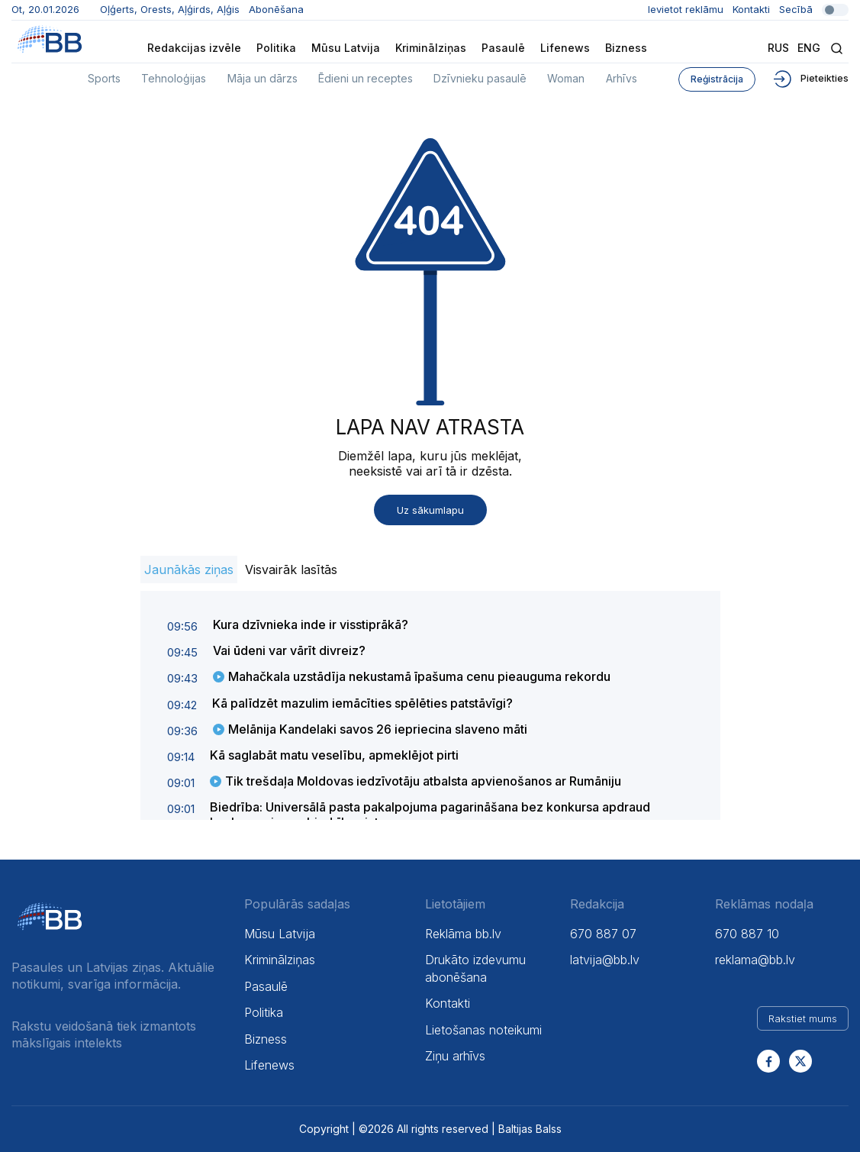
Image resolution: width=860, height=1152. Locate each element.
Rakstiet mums (802, 1018)
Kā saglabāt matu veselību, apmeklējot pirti (334, 755)
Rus (778, 47)
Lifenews (565, 47)
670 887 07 (603, 933)
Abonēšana (276, 9)
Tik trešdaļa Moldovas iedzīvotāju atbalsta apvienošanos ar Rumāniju (423, 781)
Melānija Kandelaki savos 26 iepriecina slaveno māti (377, 729)
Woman (566, 78)
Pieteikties (810, 78)
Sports (104, 78)
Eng (808, 47)
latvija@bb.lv (604, 959)
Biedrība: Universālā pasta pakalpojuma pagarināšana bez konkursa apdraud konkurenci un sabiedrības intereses (430, 814)
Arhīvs (621, 78)
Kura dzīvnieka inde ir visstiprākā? (310, 624)
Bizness (626, 47)
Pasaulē (503, 47)
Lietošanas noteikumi (483, 1029)
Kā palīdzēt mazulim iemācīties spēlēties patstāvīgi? (362, 703)
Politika (276, 47)
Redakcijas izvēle (194, 47)
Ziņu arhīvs (455, 1055)
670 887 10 (747, 933)
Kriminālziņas (430, 47)
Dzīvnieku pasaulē (480, 78)
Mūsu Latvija (345, 47)
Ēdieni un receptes (365, 78)
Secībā (814, 9)
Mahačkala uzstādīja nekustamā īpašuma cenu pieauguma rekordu (419, 676)
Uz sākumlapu (430, 510)
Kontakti (751, 9)
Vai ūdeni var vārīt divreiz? (289, 650)
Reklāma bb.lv (463, 933)
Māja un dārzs (262, 78)
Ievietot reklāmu (685, 9)
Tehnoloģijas (173, 78)
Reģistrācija (717, 79)
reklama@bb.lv (755, 959)
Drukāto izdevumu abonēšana (475, 968)
